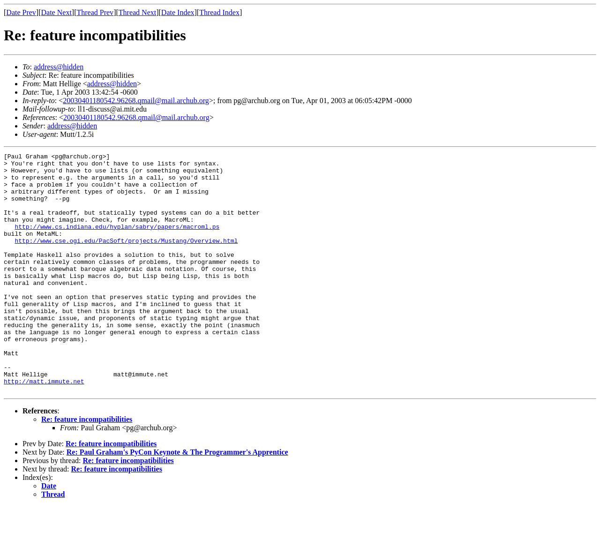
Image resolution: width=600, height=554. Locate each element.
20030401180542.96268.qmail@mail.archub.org (136, 101)
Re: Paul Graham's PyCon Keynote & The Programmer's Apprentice (177, 500)
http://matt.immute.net (44, 427)
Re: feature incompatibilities (86, 467)
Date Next (56, 12)
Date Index (178, 12)
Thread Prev (94, 12)
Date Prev (21, 12)
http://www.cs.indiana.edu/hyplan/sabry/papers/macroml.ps (117, 242)
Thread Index (219, 12)
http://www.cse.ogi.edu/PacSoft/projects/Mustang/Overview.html (126, 259)
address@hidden (58, 67)
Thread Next (137, 12)
